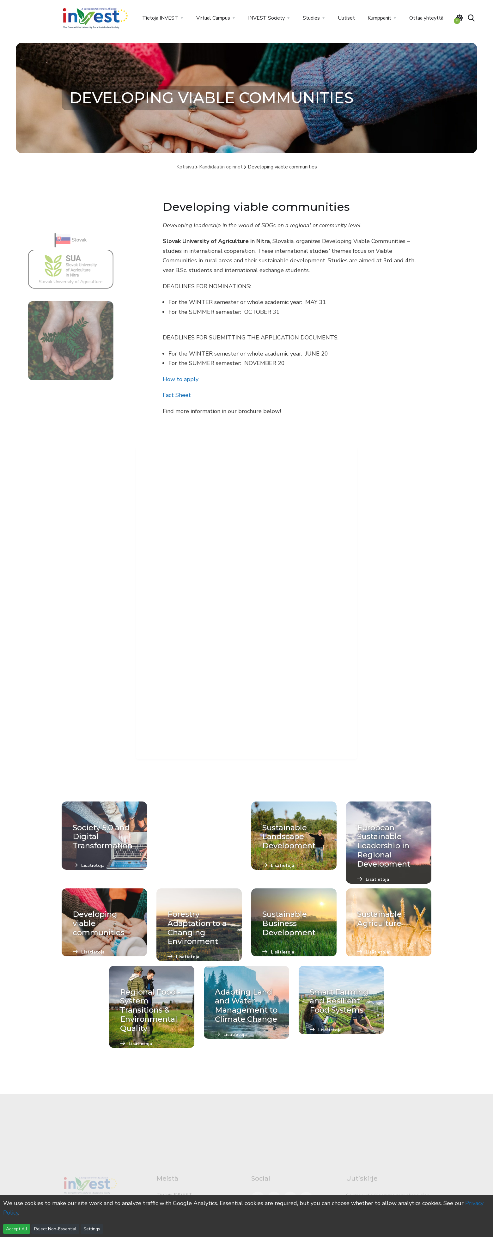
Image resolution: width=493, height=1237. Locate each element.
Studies (311, 18)
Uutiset (346, 18)
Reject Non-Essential (55, 1229)
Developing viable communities (282, 166)
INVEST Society (266, 18)
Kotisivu (185, 166)
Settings (91, 1229)
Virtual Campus (213, 18)
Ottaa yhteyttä (426, 18)
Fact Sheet (177, 395)
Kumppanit (379, 18)
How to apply (180, 379)
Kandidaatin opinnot (221, 166)
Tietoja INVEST (160, 18)
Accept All (16, 1229)
